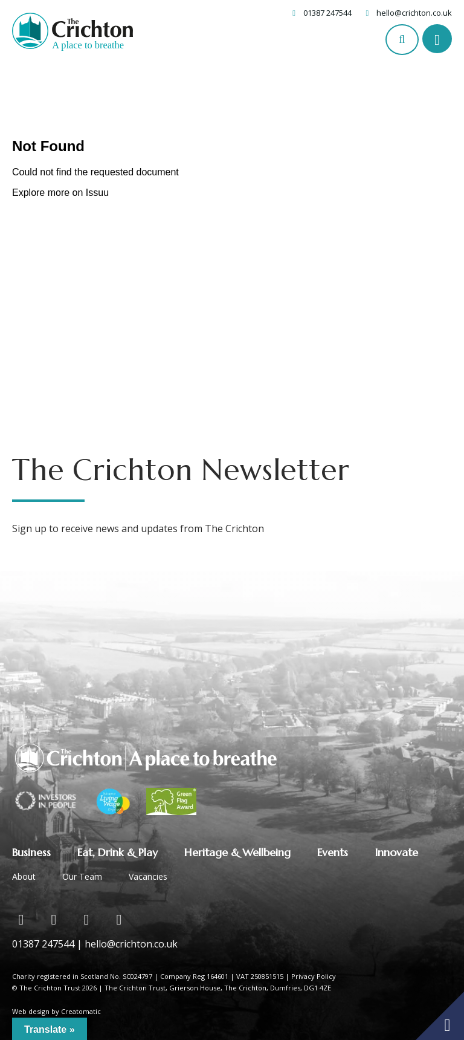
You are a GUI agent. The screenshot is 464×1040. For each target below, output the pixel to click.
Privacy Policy (313, 976)
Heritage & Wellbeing (237, 852)
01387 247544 (327, 12)
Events (332, 852)
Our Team (82, 876)
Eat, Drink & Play (117, 852)
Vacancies (148, 876)
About (24, 876)
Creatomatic (81, 1011)
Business (31, 852)
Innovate (396, 852)
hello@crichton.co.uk (414, 12)
